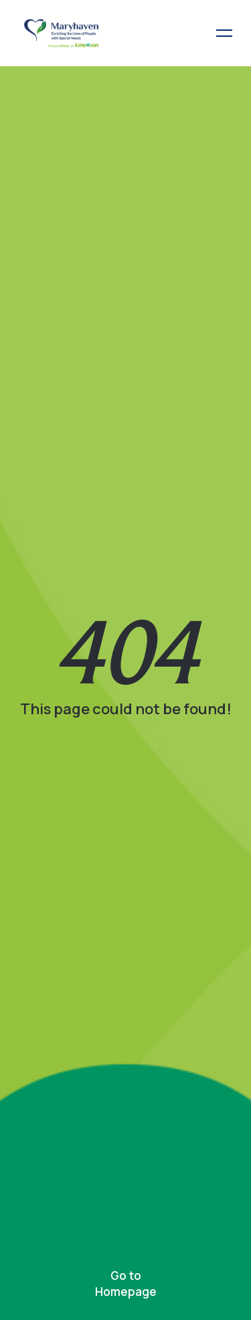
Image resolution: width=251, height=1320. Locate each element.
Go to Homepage (126, 1283)
